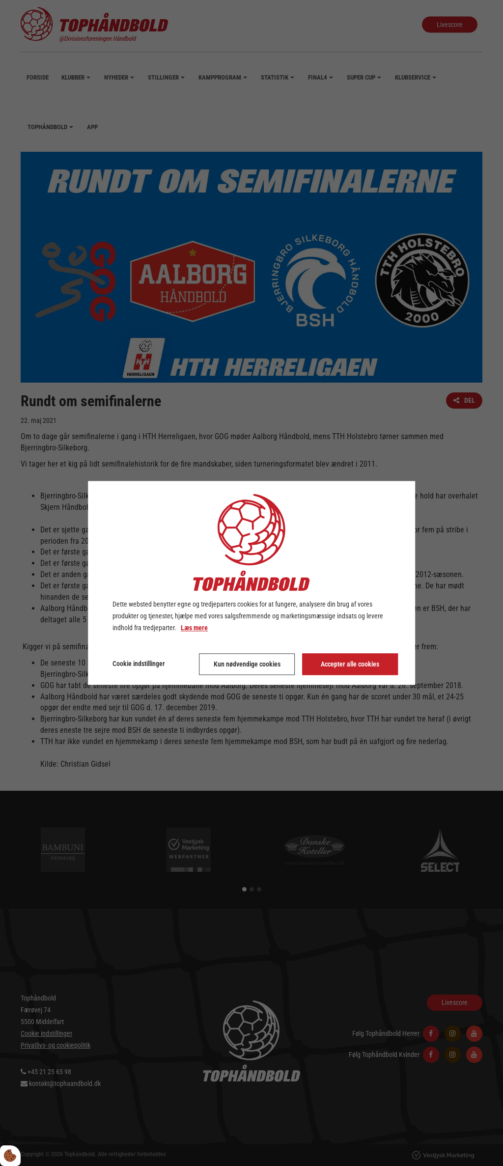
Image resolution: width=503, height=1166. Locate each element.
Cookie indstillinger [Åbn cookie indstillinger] (138, 664)
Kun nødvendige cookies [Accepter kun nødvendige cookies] (247, 664)
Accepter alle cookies (350, 664)
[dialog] (251, 583)
